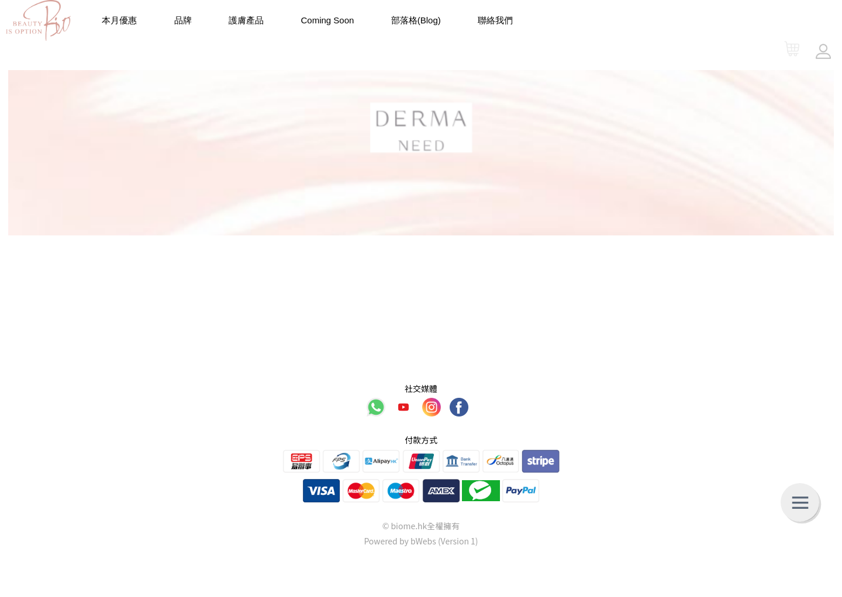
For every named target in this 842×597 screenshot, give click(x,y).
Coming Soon (327, 20)
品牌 (183, 20)
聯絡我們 (495, 20)
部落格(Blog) (416, 20)
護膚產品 (246, 20)
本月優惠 (119, 20)
